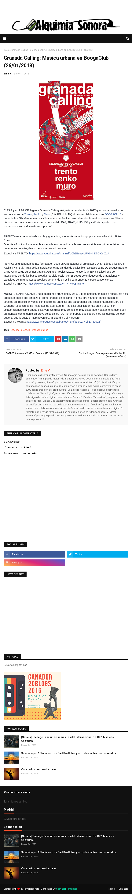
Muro (47, 214)
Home (111, 889)
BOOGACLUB (112, 214)
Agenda (15, 330)
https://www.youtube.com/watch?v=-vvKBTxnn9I (56, 283)
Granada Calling (19, 50)
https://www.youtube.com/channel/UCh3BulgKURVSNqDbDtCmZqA (69, 253)
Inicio (6, 50)
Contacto (123, 889)
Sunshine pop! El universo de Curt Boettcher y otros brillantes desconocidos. (69, 753)
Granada (25, 330)
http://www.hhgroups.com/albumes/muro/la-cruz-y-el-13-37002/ (64, 321)
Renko (37, 214)
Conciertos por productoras (38, 769)
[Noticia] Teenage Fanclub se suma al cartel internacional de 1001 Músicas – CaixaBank (68, 739)
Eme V (7, 73)
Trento (28, 214)
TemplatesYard (31, 889)
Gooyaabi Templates (66, 889)
